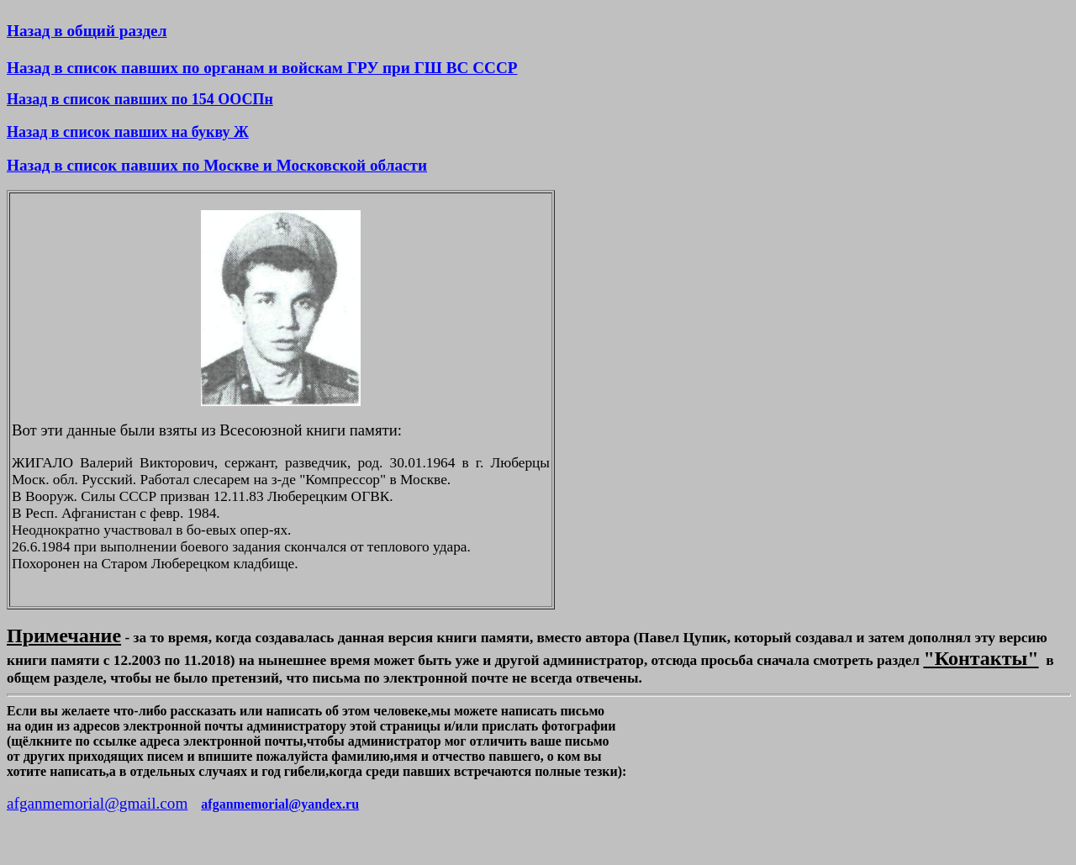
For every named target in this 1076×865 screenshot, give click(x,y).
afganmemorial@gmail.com (97, 803)
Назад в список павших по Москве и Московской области (217, 165)
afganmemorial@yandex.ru (280, 804)
